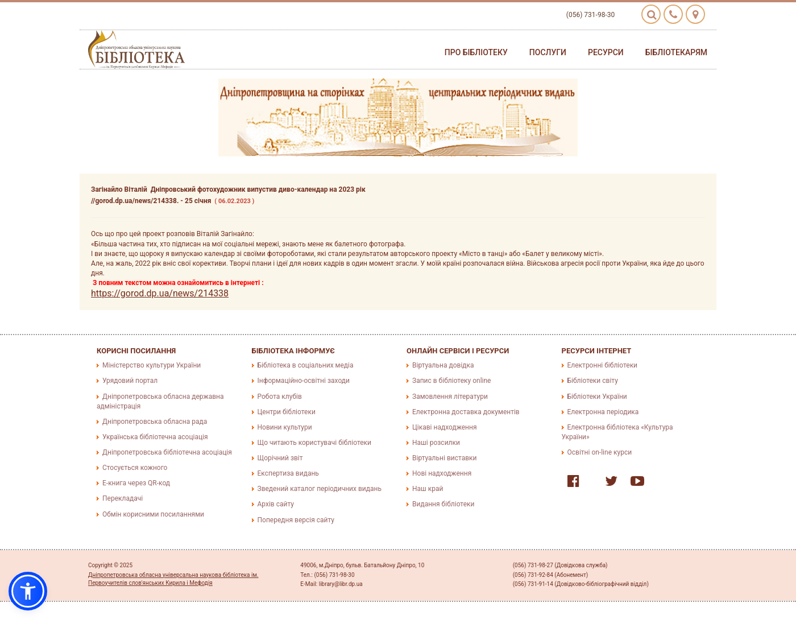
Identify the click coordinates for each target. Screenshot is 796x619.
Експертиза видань (288, 473)
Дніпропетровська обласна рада (154, 422)
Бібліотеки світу (592, 381)
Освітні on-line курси (599, 452)
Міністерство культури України (151, 365)
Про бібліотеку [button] (476, 52)
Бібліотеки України (597, 397)
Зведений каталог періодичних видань (320, 489)
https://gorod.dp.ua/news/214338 (160, 293)
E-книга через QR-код (136, 483)
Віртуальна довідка (443, 365)
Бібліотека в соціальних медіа (306, 365)
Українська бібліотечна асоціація (155, 437)
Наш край (427, 489)
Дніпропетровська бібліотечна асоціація (167, 452)
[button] (27, 591)
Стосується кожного (134, 468)
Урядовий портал (129, 381)
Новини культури (285, 427)
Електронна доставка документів (466, 412)
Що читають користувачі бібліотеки (314, 443)
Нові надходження (441, 473)
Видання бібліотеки (443, 504)
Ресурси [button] (606, 52)
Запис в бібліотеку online (451, 381)
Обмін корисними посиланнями (153, 514)
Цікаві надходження (444, 427)
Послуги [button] (547, 52)
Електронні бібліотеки (602, 365)
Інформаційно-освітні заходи (304, 381)
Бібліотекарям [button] (676, 52)
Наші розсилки (436, 443)
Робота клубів (280, 397)
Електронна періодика (603, 412)
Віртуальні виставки (444, 458)
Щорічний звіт (280, 458)
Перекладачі (122, 498)
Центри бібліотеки (287, 412)
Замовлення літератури (450, 397)
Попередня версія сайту (296, 520)
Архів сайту (276, 504)
